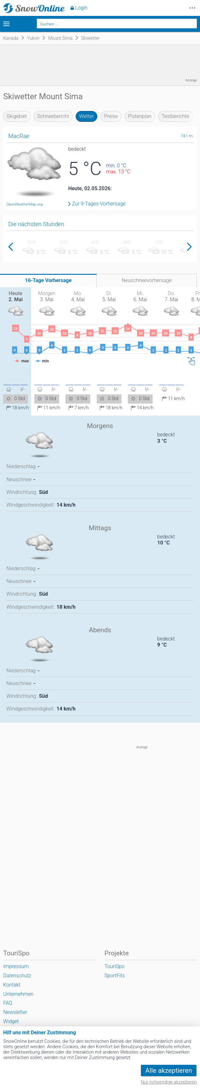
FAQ (7, 1003)
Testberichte (175, 116)
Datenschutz (17, 976)
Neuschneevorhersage (147, 280)
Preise (111, 116)
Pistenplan (140, 116)
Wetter (86, 116)
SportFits (114, 976)
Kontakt (11, 985)
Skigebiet (17, 116)
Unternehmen (18, 994)
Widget (11, 1021)
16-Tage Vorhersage (48, 280)
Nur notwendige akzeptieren (169, 1082)
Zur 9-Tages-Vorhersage (98, 203)
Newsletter (15, 1012)
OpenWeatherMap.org (24, 204)
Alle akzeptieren (168, 1070)
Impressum (16, 966)
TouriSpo (114, 966)
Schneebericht (53, 116)
